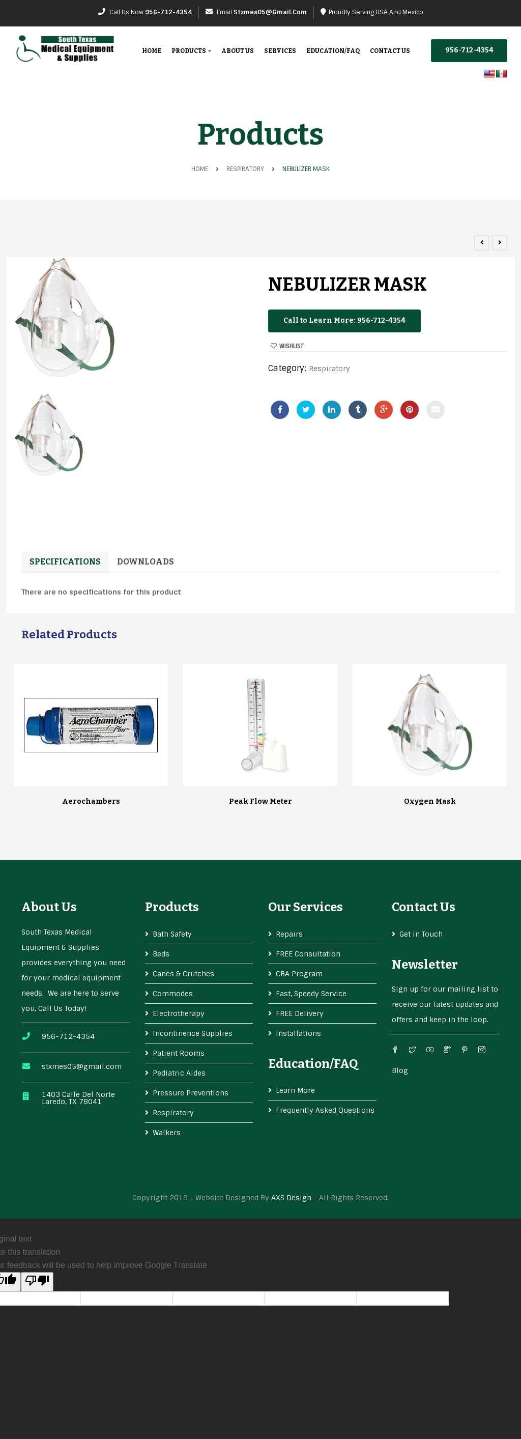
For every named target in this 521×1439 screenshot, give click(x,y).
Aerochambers (91, 801)
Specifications (65, 562)
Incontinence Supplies (193, 1033)
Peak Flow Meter (260, 801)
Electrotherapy (179, 1013)
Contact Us (390, 50)
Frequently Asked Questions (325, 1110)
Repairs (289, 934)
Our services (305, 907)
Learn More (295, 1090)
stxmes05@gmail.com (270, 12)
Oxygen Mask (430, 801)
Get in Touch (421, 934)
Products (191, 50)
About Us (237, 50)
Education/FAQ (333, 50)
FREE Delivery (300, 1013)
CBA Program (299, 973)
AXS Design (291, 1197)
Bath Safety (172, 934)
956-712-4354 (168, 12)
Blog (400, 1070)
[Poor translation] (37, 1281)
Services (280, 50)
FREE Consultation (308, 953)
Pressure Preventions (190, 1092)
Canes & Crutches (183, 973)
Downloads (145, 562)
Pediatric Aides (179, 1073)
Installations (298, 1033)
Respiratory (245, 169)
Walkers (167, 1132)
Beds (161, 953)
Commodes (173, 993)
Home (151, 50)
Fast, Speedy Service (311, 993)
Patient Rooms (179, 1053)
